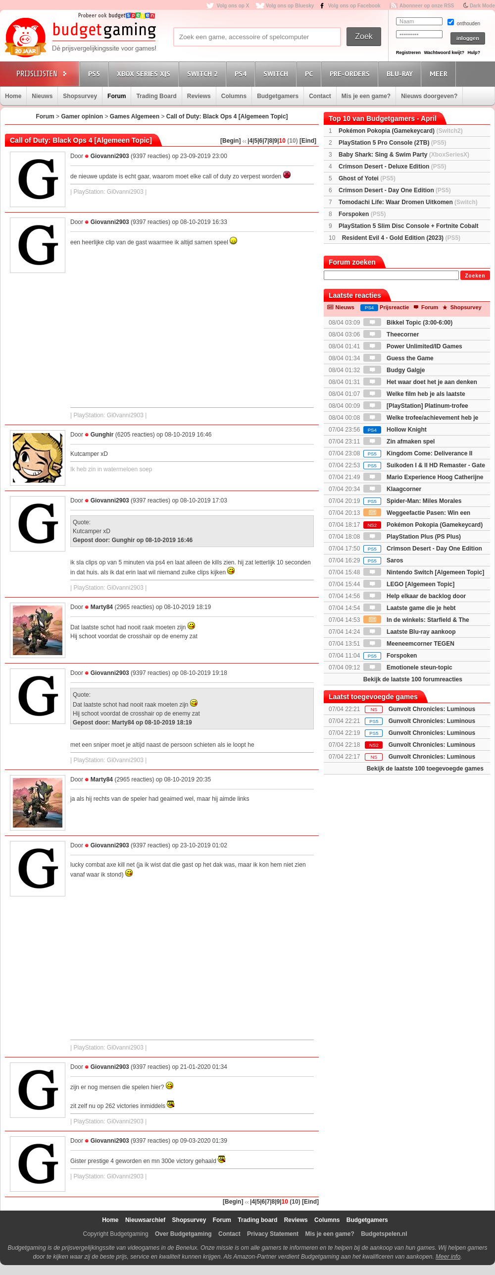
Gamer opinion (82, 116)
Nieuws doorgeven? (429, 96)
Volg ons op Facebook (354, 5)
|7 (264, 140)
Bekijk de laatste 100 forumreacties (412, 679)
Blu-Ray (401, 73)
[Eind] (307, 140)
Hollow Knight (395, 429)
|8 (269, 140)
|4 (250, 140)
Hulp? (473, 52)
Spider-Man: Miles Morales (412, 501)
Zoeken (475, 275)
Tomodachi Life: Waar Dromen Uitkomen (408, 202)
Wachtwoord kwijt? (444, 52)
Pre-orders (351, 73)
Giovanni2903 (110, 156)
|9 (274, 140)
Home (13, 96)
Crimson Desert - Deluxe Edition (392, 166)
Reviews (199, 96)
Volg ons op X (232, 5)
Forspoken (362, 214)
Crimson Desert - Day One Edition (395, 190)
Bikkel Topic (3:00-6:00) (408, 322)
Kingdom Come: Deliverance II (418, 453)
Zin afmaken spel (399, 441)
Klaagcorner (392, 489)
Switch (277, 73)
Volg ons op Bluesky (290, 5)
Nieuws (42, 96)
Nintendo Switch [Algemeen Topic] (423, 572)
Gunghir (102, 434)
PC (310, 73)
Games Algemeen (134, 116)
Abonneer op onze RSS (426, 5)
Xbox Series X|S (145, 73)
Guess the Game (398, 358)
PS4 (242, 73)
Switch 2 (204, 73)
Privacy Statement (272, 1233)
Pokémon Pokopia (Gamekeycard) (401, 130)
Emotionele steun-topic (407, 667)
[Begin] (230, 140)
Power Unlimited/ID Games (412, 346)
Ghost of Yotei (367, 178)
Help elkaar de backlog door (414, 596)
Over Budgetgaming (183, 1233)
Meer (440, 73)
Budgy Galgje (394, 370)
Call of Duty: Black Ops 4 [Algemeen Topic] (227, 116)
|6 (259, 140)
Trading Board (156, 96)
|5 (254, 140)
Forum (116, 96)
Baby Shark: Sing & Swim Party (404, 154)
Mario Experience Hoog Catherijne (423, 477)
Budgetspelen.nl (384, 1233)
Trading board (257, 1220)
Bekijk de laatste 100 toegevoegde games (425, 768)
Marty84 (102, 607)
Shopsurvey (80, 96)
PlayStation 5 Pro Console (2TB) (392, 142)
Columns (234, 96)
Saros (383, 560)
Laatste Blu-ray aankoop (409, 631)
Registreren (408, 52)
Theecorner (391, 334)
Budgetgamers (277, 96)
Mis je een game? (366, 96)
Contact (320, 96)
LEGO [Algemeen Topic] (408, 584)
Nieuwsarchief (145, 1220)
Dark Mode (482, 5)
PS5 (95, 73)
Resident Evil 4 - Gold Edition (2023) (401, 237)
